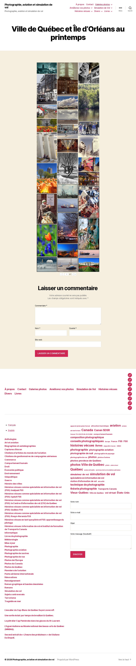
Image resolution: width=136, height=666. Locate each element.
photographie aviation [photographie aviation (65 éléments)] (101, 449)
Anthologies (10, 439)
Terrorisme (10, 598)
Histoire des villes (13, 484)
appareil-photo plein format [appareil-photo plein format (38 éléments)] (80, 426)
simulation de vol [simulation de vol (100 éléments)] (102, 474)
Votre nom (101, 505)
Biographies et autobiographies (20, 446)
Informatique (11, 533)
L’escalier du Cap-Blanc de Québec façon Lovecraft (29, 610)
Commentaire (41, 306)
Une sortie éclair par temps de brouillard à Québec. (29, 615)
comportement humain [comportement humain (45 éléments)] (103, 434)
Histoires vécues (82, 11)
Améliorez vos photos (80, 8)
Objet (101, 526)
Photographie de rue (15, 557)
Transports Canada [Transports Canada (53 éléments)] (107, 489)
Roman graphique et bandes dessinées (24, 584)
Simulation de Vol (102, 8)
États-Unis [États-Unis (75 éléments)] (123, 492)
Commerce (10, 460)
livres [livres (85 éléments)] (98, 445)
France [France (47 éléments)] (114, 441)
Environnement (12, 473)
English (11, 430)
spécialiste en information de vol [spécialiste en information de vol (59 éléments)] (87, 478)
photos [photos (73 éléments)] (92, 457)
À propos (80, 4)
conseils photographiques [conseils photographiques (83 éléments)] (87, 441)
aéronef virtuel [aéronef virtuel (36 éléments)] (75, 430)
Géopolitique (11, 477)
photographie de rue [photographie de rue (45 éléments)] (78, 457)
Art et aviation (11, 442)
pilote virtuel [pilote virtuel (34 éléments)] (114, 465)
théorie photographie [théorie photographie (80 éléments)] (83, 488)
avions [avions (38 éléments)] (124, 426)
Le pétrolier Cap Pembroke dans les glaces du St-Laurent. (32, 621)
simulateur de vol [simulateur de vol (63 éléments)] (79, 474)
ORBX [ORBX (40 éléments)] (119, 446)
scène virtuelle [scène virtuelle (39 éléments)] (89, 470)
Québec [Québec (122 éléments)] (76, 469)
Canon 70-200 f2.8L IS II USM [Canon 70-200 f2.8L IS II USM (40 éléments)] (81, 434)
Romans (9, 587)
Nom (37, 328)
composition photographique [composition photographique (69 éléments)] (87, 437)
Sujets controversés (15, 594)
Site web (38, 340)
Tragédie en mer (13, 601)
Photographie (11, 546)
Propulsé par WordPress (68, 659)
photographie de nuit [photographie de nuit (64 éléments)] (81, 453)
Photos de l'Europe (14, 560)
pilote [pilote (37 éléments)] (107, 465)
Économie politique (14, 470)
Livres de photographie (16, 536)
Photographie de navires (17, 553)
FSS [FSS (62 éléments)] (120, 441)
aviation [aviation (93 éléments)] (115, 425)
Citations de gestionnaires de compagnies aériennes (31, 456)
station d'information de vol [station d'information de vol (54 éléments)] (83, 481)
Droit (7, 466)
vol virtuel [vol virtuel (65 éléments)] (110, 492)
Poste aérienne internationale (19, 574)
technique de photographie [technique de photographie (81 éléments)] (87, 484)
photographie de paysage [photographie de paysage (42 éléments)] (104, 454)
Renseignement (12, 581)
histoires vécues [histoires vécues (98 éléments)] (82, 445)
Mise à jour (10, 543)
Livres (107, 11)
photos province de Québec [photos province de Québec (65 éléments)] (85, 460)
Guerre (8, 480)
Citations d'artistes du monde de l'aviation (25, 453)
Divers (97, 11)
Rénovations (11, 577)
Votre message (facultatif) (101, 541)
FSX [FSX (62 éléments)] (126, 441)
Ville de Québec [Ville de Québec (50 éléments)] (97, 493)
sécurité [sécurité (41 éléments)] (101, 481)
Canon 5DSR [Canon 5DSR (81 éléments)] (102, 430)
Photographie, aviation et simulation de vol (28, 6)
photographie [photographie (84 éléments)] (79, 449)
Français (12, 425)
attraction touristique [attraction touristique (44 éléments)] (100, 426)
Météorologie (11, 539)
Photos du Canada (14, 563)
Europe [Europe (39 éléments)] (107, 441)
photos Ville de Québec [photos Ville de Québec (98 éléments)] (87, 464)
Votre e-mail (101, 515)
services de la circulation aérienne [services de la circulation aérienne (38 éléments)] (108, 470)
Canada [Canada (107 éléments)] (87, 430)
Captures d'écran (13, 449)
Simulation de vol (13, 591)
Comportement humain (16, 463)
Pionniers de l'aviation (15, 570)
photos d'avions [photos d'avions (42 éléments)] (104, 457)
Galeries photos (102, 4)
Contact (90, 4)
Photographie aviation (15, 550)
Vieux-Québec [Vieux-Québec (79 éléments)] (79, 492)
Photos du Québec (13, 567)
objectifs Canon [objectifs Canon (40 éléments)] (110, 446)
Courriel (73, 328)
